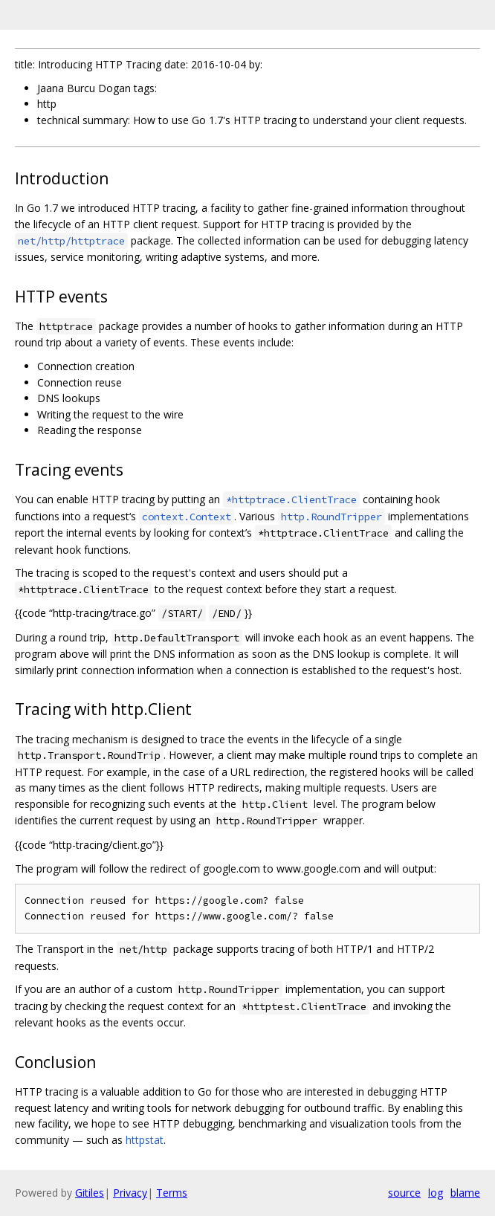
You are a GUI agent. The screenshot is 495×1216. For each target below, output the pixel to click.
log (435, 1193)
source (404, 1193)
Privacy (130, 1193)
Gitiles (89, 1193)
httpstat (145, 1140)
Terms (171, 1193)
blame (465, 1193)
